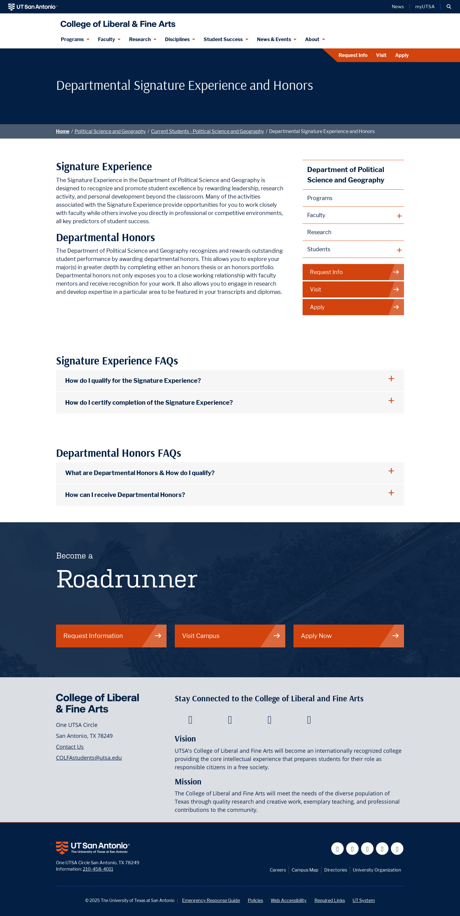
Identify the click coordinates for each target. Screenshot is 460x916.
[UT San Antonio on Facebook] (337, 848)
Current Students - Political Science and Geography (207, 131)
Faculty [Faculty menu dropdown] (106, 39)
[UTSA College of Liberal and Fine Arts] (116, 22)
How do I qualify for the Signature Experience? (133, 380)
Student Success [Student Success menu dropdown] (223, 39)
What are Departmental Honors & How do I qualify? (140, 473)
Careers (278, 869)
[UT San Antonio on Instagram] (397, 848)
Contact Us (70, 746)
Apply (402, 55)
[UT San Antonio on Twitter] (352, 848)
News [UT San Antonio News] (398, 6)
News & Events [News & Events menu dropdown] (274, 39)
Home (62, 131)
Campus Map (305, 869)
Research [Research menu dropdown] (140, 39)
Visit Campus (231, 635)
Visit (381, 55)
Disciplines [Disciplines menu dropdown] (177, 39)
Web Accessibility (289, 900)
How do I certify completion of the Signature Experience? (149, 402)
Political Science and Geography (110, 131)
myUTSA (425, 6)
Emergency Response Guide (211, 900)
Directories (335, 869)
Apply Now (350, 635)
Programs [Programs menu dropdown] (72, 39)
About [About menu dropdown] (312, 39)
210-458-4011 (98, 869)
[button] (449, 6)
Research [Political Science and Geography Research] (319, 232)
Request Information (112, 635)
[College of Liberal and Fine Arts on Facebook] (190, 721)
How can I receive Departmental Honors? (125, 495)
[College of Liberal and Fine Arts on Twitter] (230, 721)
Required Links (329, 900)
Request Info (353, 55)
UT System (364, 900)
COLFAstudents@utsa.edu (89, 757)
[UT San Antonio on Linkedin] (382, 848)
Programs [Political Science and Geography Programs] (319, 198)
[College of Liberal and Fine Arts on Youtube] (269, 721)
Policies (255, 900)
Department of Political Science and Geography (346, 174)
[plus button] (353, 215)
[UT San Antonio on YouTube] (367, 848)
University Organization (377, 869)
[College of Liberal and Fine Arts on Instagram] (309, 721)
